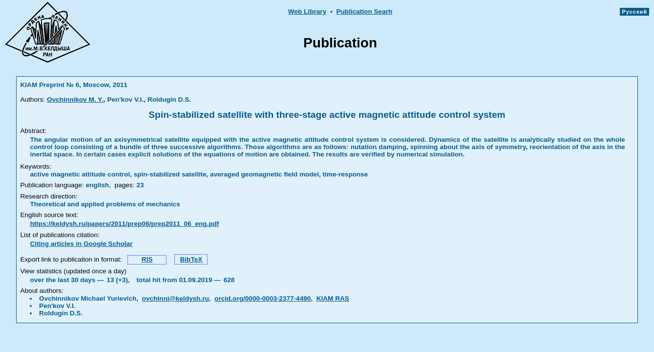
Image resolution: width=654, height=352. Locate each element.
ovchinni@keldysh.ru (175, 298)
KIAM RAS (332, 298)
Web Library (307, 11)
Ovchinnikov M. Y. (75, 99)
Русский (634, 12)
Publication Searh (364, 11)
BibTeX (191, 259)
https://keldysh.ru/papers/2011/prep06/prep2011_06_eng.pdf (124, 223)
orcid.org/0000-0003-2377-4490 (262, 298)
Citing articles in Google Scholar (81, 243)
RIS (147, 259)
